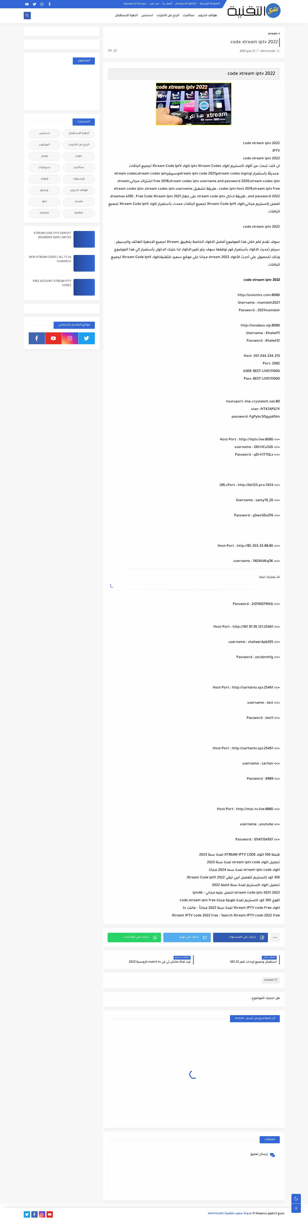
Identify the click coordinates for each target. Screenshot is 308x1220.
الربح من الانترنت (167, 15)
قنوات (44, 179)
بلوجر (78, 156)
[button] (240, 937)
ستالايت (188, 15)
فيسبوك (79, 179)
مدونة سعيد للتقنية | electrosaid (230, 1213)
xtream (272, 34)
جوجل (44, 156)
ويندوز (44, 190)
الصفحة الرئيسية (210, 3)
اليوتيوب (44, 144)
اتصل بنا (167, 3)
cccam (79, 201)
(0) (112, 50)
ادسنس (147, 15)
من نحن (154, 3)
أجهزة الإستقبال (126, 15)
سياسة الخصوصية (135, 3)
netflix (78, 213)
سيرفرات (44, 167)
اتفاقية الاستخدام (186, 3)
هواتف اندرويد (207, 15)
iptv (44, 201)
